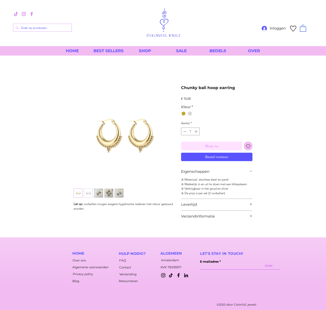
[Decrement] (184, 131)
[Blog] (75, 281)
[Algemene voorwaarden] (90, 267)
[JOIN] (268, 265)
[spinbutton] (190, 131)
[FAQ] (122, 260)
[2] (32, 14)
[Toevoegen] (248, 146)
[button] (303, 28)
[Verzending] (128, 274)
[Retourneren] (128, 281)
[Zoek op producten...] (42, 28)
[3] (16, 14)
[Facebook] (178, 275)
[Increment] (196, 131)
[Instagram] (163, 275)
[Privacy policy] (82, 274)
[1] (24, 14)
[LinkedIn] (186, 275)
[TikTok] (171, 275)
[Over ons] (79, 260)
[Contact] (125, 267)
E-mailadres (209, 261)
